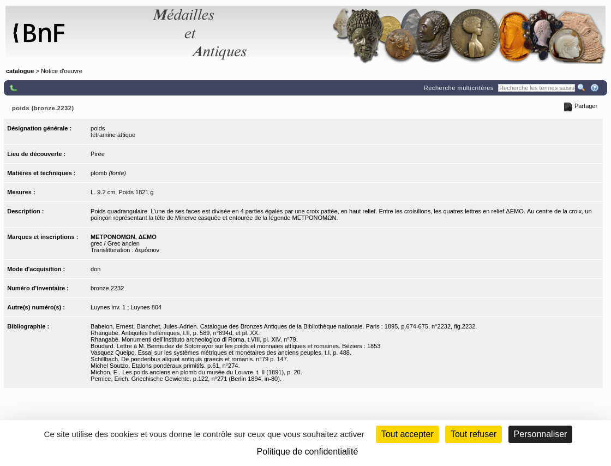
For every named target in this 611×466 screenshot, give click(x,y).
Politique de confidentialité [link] (307, 451)
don (95, 269)
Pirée (98, 154)
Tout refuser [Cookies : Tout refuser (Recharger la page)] (473, 434)
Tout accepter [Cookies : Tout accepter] (407, 434)
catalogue (20, 71)
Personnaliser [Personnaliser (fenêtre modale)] (540, 434)
